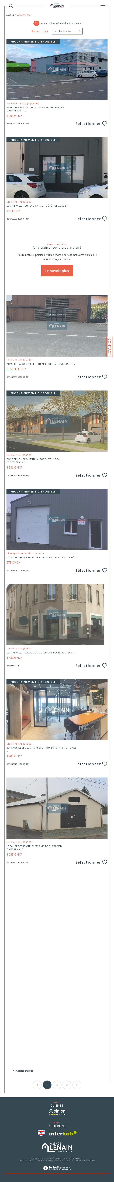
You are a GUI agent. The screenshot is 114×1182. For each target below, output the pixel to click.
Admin (62, 1160)
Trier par (40, 31)
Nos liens (70, 1160)
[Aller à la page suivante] (76, 1085)
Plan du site (23, 1160)
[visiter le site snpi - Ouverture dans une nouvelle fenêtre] (41, 1133)
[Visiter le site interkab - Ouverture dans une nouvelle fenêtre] (63, 1133)
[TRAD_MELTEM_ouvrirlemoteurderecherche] (11, 5)
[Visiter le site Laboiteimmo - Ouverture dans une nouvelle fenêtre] (57, 1171)
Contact (109, 346)
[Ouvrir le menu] (103, 5)
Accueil (10, 15)
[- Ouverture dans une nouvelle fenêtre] (57, 1112)
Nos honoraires (52, 1160)
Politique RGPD (82, 1160)
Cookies (92, 1160)
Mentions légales (37, 1160)
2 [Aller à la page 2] (57, 1085)
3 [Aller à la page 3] (67, 1085)
